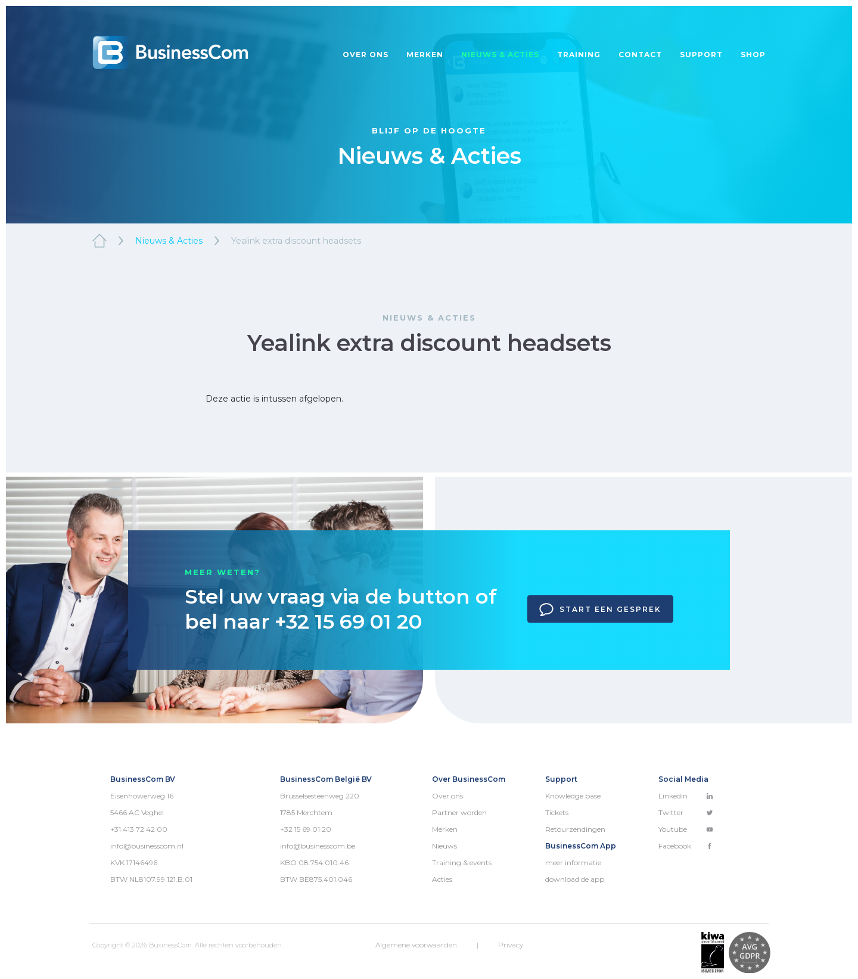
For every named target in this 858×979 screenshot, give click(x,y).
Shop (753, 54)
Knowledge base (573, 795)
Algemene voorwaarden (416, 944)
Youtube (685, 829)
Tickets (556, 812)
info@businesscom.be (317, 845)
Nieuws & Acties (169, 240)
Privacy (510, 944)
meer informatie (573, 862)
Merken (424, 54)
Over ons (365, 54)
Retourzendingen (575, 829)
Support (701, 54)
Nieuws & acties (500, 54)
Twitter (685, 812)
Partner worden (459, 812)
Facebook (685, 845)
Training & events (462, 862)
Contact (640, 54)
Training (579, 54)
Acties (442, 879)
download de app (574, 879)
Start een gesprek (600, 609)
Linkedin (685, 795)
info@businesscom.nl (147, 845)
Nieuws (444, 845)
